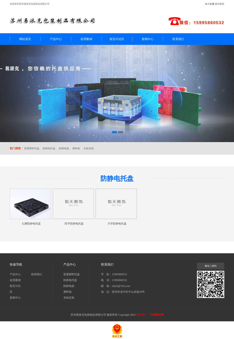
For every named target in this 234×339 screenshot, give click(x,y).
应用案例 (86, 39)
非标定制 (88, 148)
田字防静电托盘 (74, 223)
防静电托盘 (49, 148)
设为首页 (219, 4)
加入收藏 (209, 4)
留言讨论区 (117, 39)
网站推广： (143, 314)
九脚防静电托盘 (31, 223)
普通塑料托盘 (31, 148)
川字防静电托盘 (117, 223)
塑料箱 (76, 148)
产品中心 (56, 39)
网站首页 (25, 39)
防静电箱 (64, 148)
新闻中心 (147, 39)
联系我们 (178, 39)
